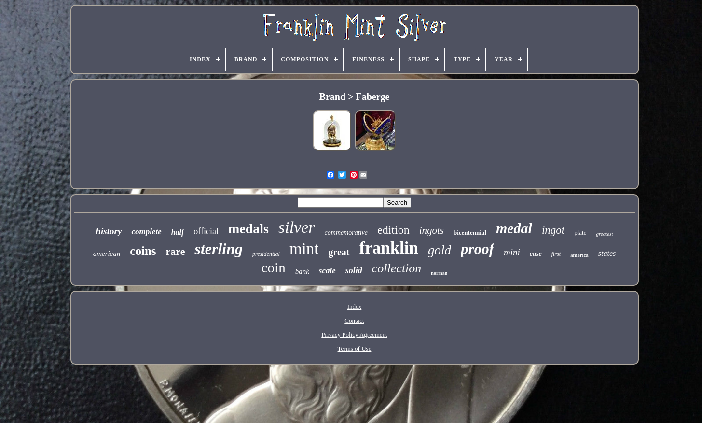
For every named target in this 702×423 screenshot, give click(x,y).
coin (274, 267)
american (107, 253)
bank (302, 271)
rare (175, 251)
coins (143, 250)
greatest (604, 234)
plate (580, 232)
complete (146, 231)
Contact (354, 320)
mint (304, 248)
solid (353, 270)
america (579, 255)
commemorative (346, 232)
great (338, 252)
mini (512, 252)
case (536, 253)
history (109, 231)
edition (393, 230)
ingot (553, 230)
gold (439, 250)
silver (296, 227)
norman (439, 273)
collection (397, 268)
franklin (389, 248)
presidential (266, 254)
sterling (218, 248)
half (177, 232)
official (206, 231)
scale (327, 270)
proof (477, 248)
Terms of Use (355, 348)
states (607, 253)
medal (514, 228)
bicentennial (470, 232)
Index (354, 306)
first (556, 254)
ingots (431, 230)
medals (248, 228)
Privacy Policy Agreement (354, 334)
